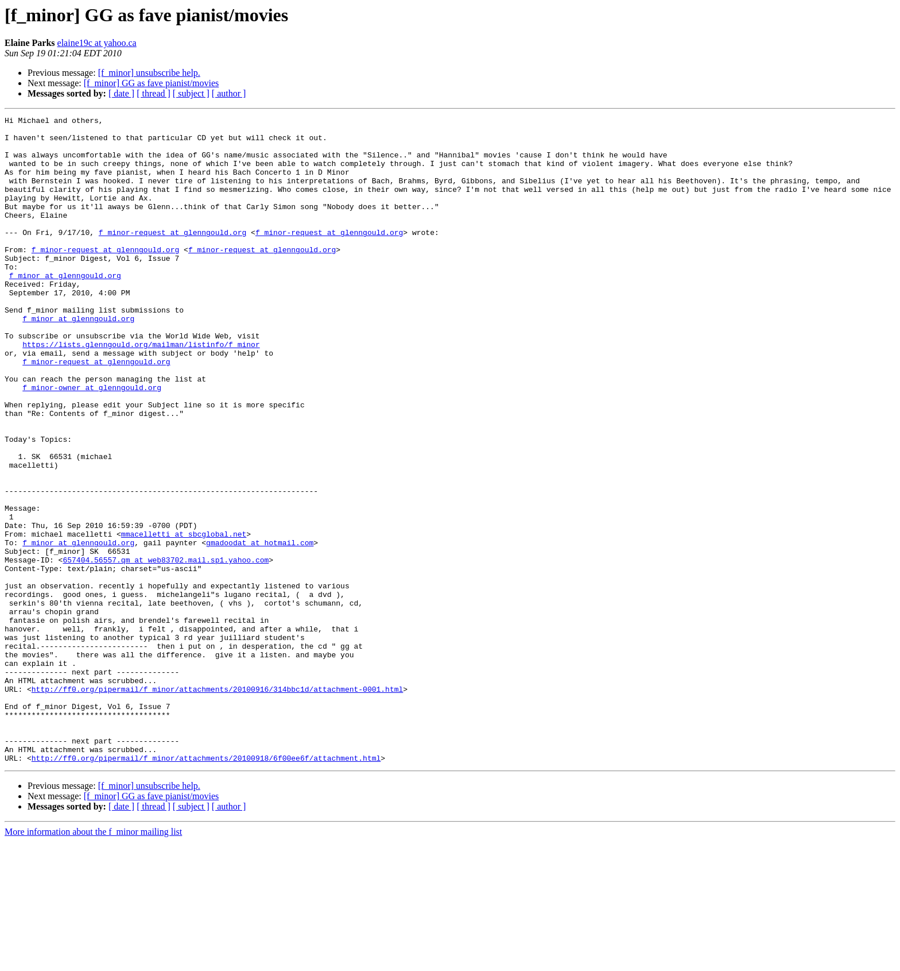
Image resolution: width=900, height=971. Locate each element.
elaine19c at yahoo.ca (97, 43)
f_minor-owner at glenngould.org (91, 442)
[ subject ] (191, 93)
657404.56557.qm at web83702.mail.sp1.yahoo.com (166, 649)
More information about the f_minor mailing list (93, 961)
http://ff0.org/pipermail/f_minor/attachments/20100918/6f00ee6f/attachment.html (206, 887)
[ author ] (229, 93)
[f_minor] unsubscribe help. (149, 73)
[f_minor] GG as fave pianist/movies (151, 83)
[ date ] (121, 93)
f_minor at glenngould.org (65, 308)
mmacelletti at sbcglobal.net (183, 618)
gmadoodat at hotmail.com (259, 628)
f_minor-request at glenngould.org (172, 256)
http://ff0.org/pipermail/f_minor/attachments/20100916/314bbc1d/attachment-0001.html (217, 804)
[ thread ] (153, 93)
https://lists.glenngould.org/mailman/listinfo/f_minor (140, 391)
